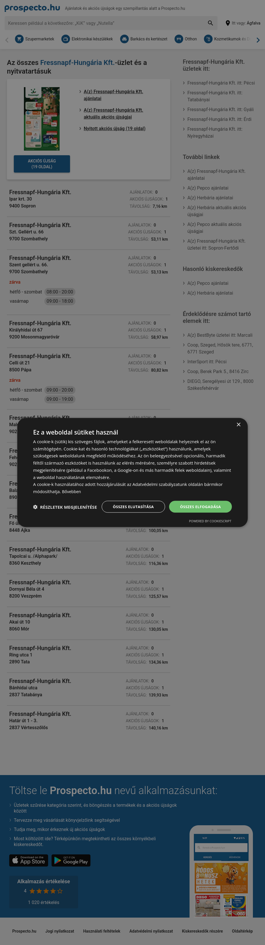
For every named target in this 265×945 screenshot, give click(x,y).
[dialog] (132, 472)
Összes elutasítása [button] (129, 501)
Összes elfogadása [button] (199, 501)
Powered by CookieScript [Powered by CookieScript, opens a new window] (210, 527)
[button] (65, 517)
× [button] (238, 419)
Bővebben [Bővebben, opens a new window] (72, 486)
